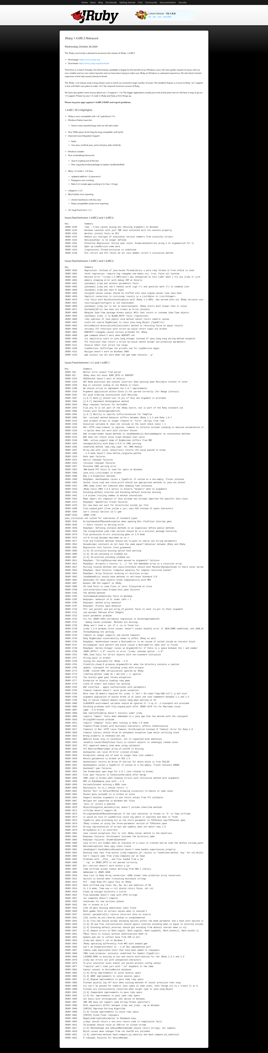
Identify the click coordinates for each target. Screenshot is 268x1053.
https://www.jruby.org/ (89, 59)
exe (159, 16)
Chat (140, 2)
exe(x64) (167, 16)
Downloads (111, 2)
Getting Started (127, 2)
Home (85, 2)
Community (151, 2)
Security (182, 2)
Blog (100, 2)
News (93, 2)
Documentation (168, 2)
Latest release (156, 13)
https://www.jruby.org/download (94, 63)
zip (154, 16)
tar (150, 16)
